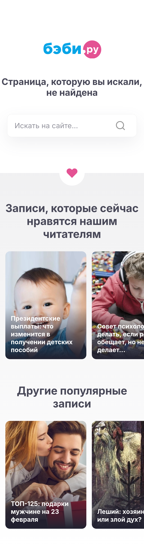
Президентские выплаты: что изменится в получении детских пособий (42, 334)
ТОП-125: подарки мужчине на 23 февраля (40, 511)
